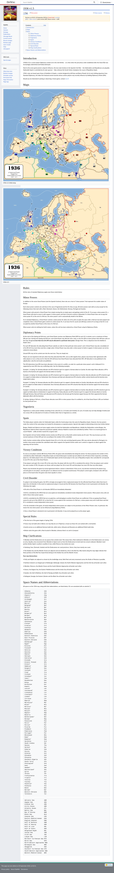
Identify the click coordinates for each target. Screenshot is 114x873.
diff (26, 19)
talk (53, 17)
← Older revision (32, 19)
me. (66, 79)
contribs (57, 17)
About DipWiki (15, 869)
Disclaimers (24, 869)
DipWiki (11, 2)
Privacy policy (5, 869)
